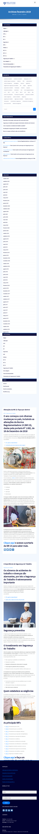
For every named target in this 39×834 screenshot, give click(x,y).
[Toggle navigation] (35, 2)
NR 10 (4, 50)
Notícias (4, 48)
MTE (4, 45)
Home (15, 14)
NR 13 (4, 56)
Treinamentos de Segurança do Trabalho (11, 67)
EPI (3, 39)
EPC (4, 37)
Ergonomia (5, 42)
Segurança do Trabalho (8, 58)
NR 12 (4, 53)
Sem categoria (6, 61)
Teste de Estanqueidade (8, 64)
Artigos (4, 29)
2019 (19, 14)
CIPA (4, 34)
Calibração (5, 31)
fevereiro (24, 14)
